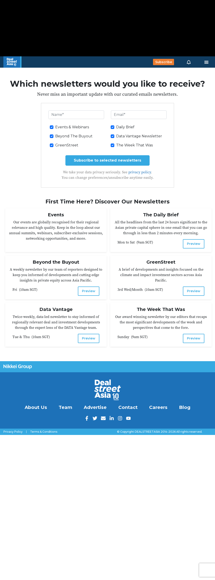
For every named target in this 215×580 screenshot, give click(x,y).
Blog (184, 407)
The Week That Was (134, 145)
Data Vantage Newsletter (139, 136)
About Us (36, 407)
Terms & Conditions (43, 431)
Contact (128, 407)
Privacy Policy (13, 431)
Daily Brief (125, 127)
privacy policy (139, 171)
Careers (158, 407)
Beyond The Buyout (74, 136)
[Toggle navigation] (206, 62)
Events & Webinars (72, 127)
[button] (189, 62)
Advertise (95, 407)
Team (65, 407)
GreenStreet (66, 145)
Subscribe (163, 62)
